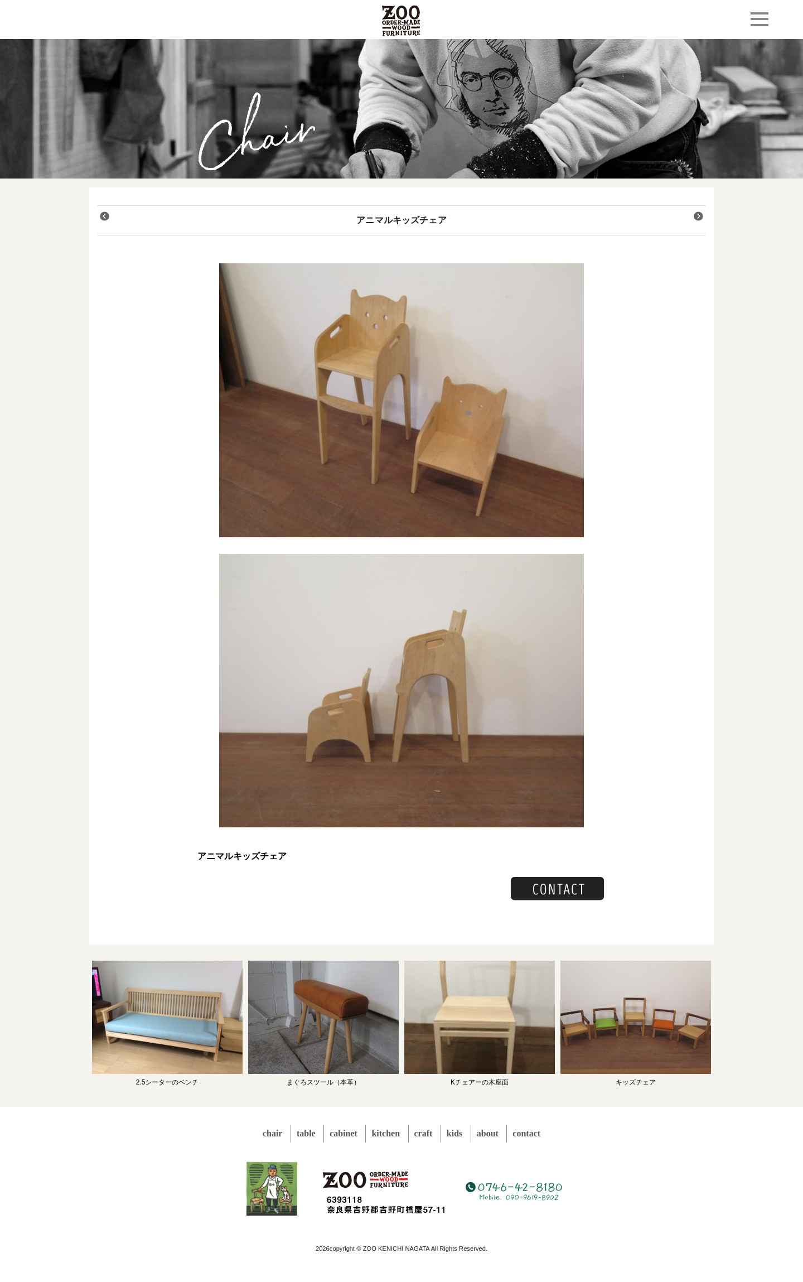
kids (454, 1133)
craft (423, 1133)
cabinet (343, 1133)
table (306, 1133)
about (488, 1133)
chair (273, 1133)
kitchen (385, 1133)
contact (526, 1133)
